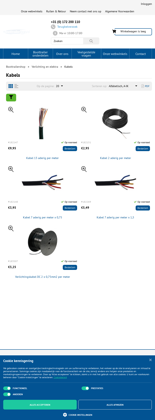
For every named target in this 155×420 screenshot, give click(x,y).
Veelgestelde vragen (86, 53)
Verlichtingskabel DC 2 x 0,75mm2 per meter (42, 277)
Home (16, 54)
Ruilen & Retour (56, 11)
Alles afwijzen (115, 404)
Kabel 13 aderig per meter (42, 158)
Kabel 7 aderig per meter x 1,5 (115, 217)
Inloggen (146, 4)
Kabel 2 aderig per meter (115, 158)
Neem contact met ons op (85, 11)
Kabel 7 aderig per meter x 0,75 (42, 217)
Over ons (62, 54)
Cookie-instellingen (77, 415)
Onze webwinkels (31, 11)
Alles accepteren (40, 404)
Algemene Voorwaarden (119, 11)
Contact (140, 54)
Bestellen (70, 148)
